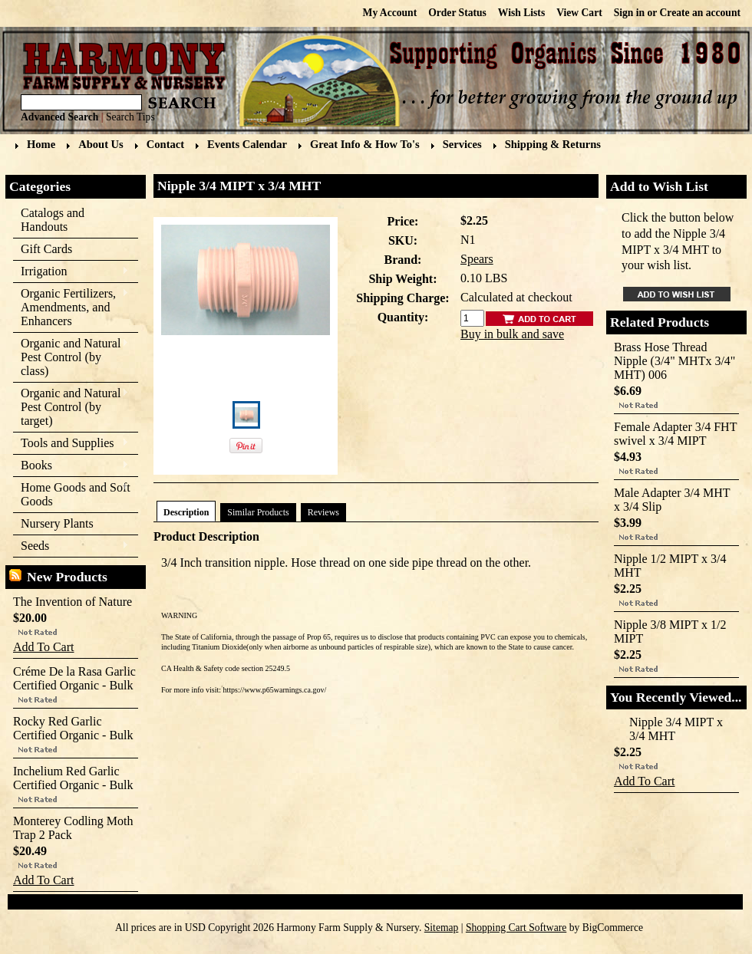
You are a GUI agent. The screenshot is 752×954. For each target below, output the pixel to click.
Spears (476, 258)
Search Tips (130, 117)
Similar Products (258, 512)
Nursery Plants (57, 523)
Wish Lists (521, 12)
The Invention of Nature (72, 601)
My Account (390, 12)
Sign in (629, 12)
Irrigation (71, 272)
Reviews (323, 512)
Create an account (700, 12)
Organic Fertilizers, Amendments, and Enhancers (71, 307)
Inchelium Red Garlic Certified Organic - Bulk (73, 778)
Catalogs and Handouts (52, 219)
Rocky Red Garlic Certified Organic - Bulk (73, 728)
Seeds (71, 546)
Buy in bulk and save (512, 333)
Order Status (457, 12)
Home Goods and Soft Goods (71, 494)
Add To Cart (43, 646)
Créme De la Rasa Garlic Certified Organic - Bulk (74, 678)
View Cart (579, 12)
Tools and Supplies (71, 443)
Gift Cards (46, 248)
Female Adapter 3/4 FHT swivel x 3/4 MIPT (675, 433)
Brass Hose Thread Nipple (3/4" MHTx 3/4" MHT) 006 (674, 360)
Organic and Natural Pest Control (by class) (71, 357)
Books (71, 466)
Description (186, 512)
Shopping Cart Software (516, 927)
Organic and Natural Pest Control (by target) (71, 407)
